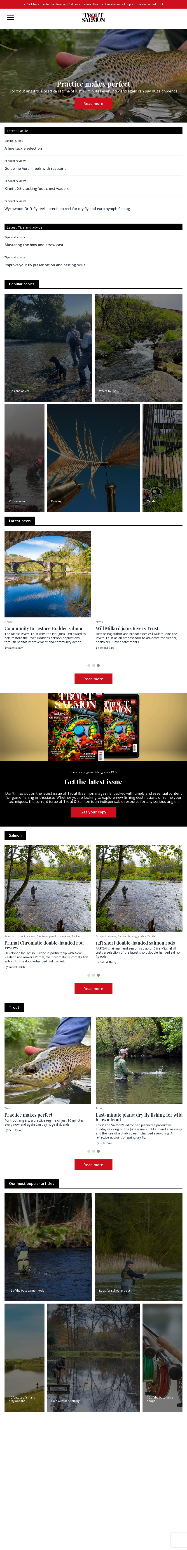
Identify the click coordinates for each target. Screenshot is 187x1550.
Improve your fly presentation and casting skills (45, 264)
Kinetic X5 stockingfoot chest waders (37, 188)
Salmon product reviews (111, 936)
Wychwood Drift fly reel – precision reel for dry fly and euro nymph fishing (67, 208)
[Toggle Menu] (10, 17)
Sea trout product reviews (145, 936)
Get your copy (93, 812)
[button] (88, 665)
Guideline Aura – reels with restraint (35, 168)
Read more (93, 103)
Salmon (10, 936)
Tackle (167, 936)
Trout (8, 1108)
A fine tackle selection (23, 148)
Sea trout (22, 936)
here (36, 4)
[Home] (93, 17)
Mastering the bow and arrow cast (34, 244)
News (8, 622)
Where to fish (37, 936)
